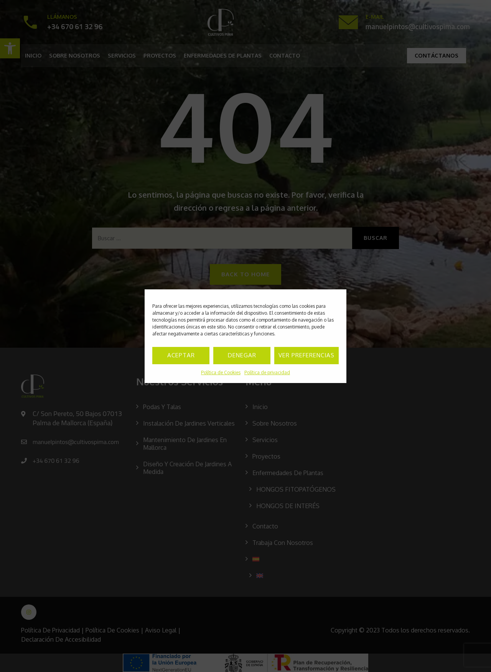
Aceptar (181, 355)
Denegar (242, 355)
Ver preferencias (306, 355)
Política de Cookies (221, 372)
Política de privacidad (267, 372)
